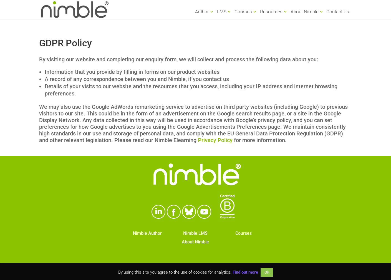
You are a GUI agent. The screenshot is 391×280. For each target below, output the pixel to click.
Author (202, 11)
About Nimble (305, 11)
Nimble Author (147, 233)
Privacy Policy (215, 140)
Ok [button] (266, 272)
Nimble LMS (195, 233)
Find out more (245, 272)
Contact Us (337, 12)
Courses (243, 11)
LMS (221, 11)
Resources (271, 11)
